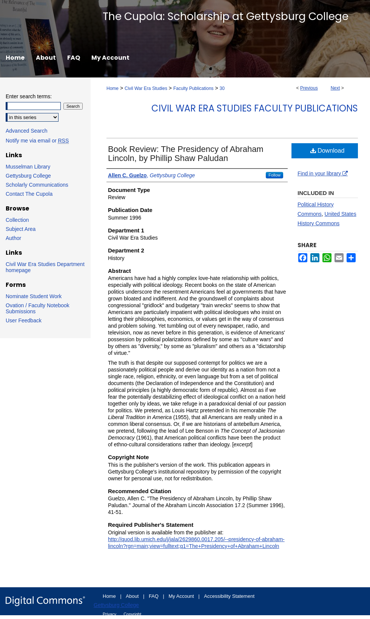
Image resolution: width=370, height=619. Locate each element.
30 (222, 88)
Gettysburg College (28, 176)
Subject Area (20, 229)
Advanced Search (27, 131)
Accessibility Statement (229, 596)
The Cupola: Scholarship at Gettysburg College (225, 16)
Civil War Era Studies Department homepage (45, 267)
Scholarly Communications (37, 185)
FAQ (154, 596)
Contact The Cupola (29, 194)
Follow (274, 175)
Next (335, 88)
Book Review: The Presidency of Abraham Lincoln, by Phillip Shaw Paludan (186, 153)
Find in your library (323, 173)
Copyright (132, 614)
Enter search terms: (29, 96)
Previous (309, 88)
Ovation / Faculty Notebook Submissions (37, 308)
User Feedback (24, 320)
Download (327, 150)
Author (13, 238)
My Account (182, 596)
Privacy (110, 614)
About (133, 596)
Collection (17, 220)
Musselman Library (28, 167)
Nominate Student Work (34, 296)
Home (112, 88)
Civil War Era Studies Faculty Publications (254, 108)
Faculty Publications (193, 88)
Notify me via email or (37, 141)
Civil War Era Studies (146, 88)
